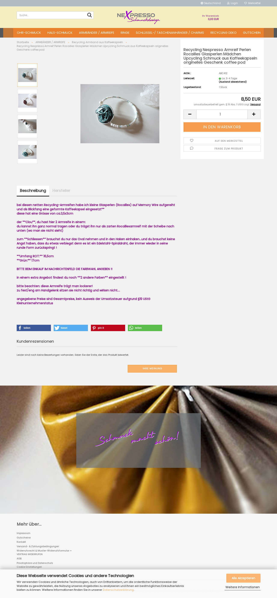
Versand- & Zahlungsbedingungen (38, 546)
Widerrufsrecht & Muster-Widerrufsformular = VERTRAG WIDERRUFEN (44, 552)
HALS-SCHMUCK (60, 32)
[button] (210, 3)
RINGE (125, 32)
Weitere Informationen (242, 587)
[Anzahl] (222, 114)
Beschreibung (33, 190)
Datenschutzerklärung (118, 590)
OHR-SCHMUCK (29, 32)
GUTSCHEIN (252, 32)
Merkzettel (252, 3)
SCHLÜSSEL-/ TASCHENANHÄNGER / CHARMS (170, 32)
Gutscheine (24, 537)
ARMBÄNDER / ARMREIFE (96, 32)
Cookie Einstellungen (29, 567)
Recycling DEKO (223, 32)
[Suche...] (90, 15)
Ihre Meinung (152, 368)
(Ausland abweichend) (233, 81)
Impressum (23, 533)
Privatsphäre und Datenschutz (35, 563)
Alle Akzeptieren (243, 578)
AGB (19, 558)
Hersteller (61, 190)
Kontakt (21, 542)
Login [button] (232, 3)
